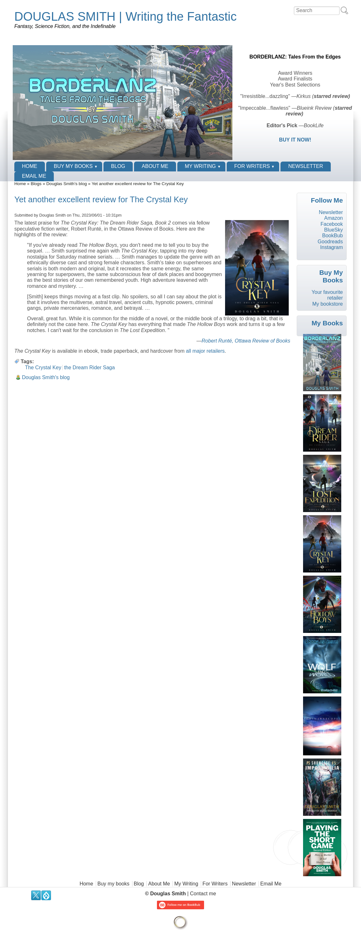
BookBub (332, 235)
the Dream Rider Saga (89, 367)
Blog (118, 166)
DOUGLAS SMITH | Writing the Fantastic (125, 16)
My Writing (200, 166)
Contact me (203, 893)
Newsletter (305, 166)
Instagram (331, 247)
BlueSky (333, 229)
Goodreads (330, 241)
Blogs (36, 183)
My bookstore (327, 304)
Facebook (332, 224)
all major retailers (205, 351)
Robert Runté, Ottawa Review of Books (246, 340)
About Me (155, 166)
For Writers (252, 166)
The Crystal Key (43, 367)
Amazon (333, 218)
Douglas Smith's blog (66, 183)
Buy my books (73, 166)
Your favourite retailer (327, 295)
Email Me (34, 176)
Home (29, 166)
